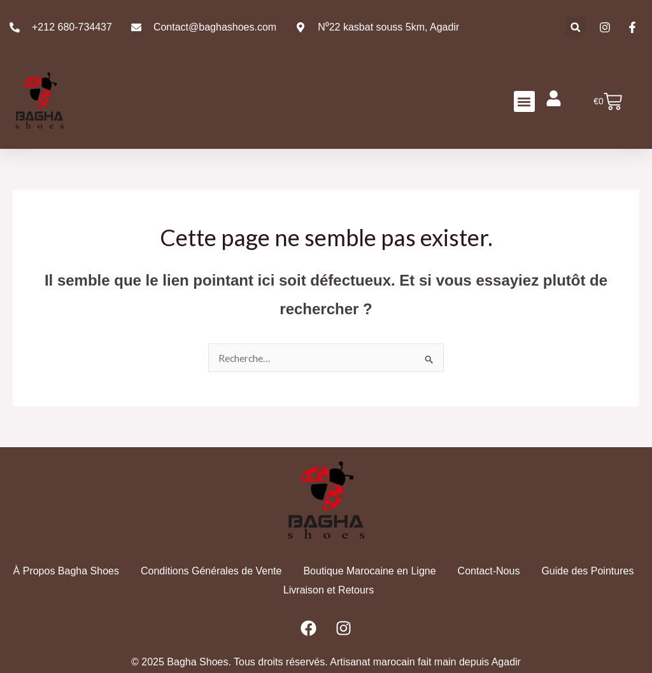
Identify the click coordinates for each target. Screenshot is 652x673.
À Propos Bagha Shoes (66, 570)
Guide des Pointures (587, 570)
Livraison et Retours (328, 589)
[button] (575, 27)
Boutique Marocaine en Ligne (369, 570)
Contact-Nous (489, 570)
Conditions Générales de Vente (211, 570)
